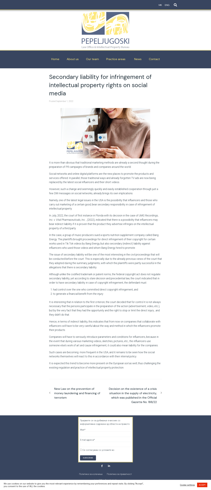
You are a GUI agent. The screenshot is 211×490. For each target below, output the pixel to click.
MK (160, 5)
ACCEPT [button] (202, 485)
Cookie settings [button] (187, 485)
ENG (167, 5)
